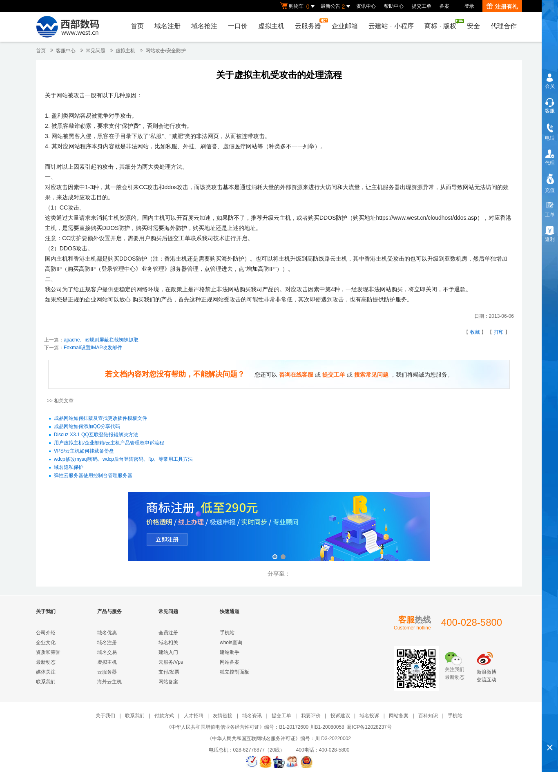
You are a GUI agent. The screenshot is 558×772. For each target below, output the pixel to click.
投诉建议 (340, 715)
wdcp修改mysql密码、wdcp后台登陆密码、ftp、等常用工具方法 (123, 459)
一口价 (238, 25)
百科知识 (428, 715)
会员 (550, 86)
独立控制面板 (234, 672)
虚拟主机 (271, 25)
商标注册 (279, 527)
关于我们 (105, 715)
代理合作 (504, 25)
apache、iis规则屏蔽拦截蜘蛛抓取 (101, 340)
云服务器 (310, 23)
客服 (550, 111)
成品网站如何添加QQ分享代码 (87, 427)
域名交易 (107, 652)
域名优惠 (107, 633)
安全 (473, 25)
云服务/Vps (170, 662)
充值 (550, 190)
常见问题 (95, 51)
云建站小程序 (390, 25)
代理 (550, 163)
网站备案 (168, 682)
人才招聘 (193, 715)
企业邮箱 (345, 25)
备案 (444, 6)
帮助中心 (394, 6)
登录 (469, 6)
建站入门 (168, 652)
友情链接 (222, 715)
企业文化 (46, 642)
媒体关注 (46, 672)
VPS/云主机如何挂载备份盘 (84, 451)
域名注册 (167, 25)
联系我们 (46, 682)
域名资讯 (252, 715)
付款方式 (164, 715)
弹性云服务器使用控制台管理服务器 (93, 476)
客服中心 (66, 51)
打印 (499, 332)
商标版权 (442, 24)
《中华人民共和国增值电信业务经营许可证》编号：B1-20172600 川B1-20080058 (255, 727)
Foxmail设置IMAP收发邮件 (93, 347)
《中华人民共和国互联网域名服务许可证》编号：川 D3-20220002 (279, 738)
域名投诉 (369, 715)
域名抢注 (204, 25)
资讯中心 (366, 6)
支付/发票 (168, 672)
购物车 (298, 6)
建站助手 (229, 652)
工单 (550, 215)
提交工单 (421, 6)
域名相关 (168, 642)
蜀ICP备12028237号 (369, 727)
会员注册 (168, 633)
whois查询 (231, 642)
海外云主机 (109, 682)
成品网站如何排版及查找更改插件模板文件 (100, 419)
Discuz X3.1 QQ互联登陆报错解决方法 (96, 435)
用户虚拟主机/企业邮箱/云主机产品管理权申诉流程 (109, 443)
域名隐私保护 (68, 468)
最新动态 (46, 662)
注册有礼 (502, 6)
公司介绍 (46, 633)
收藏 (475, 332)
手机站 (227, 633)
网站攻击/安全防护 (165, 51)
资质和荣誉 (48, 652)
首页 (137, 25)
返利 (550, 239)
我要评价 (311, 715)
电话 (550, 138)
